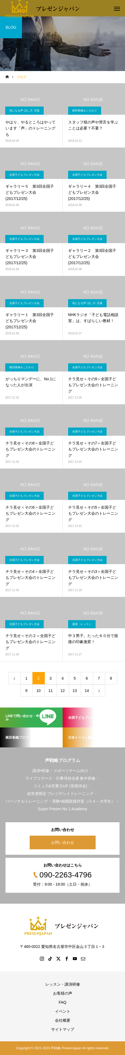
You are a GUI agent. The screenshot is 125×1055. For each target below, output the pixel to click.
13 (75, 690)
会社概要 (62, 1020)
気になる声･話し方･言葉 (24, 110)
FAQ (62, 1002)
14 (87, 690)
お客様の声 (62, 993)
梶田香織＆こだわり (84, 110)
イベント (62, 1011)
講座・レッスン (81, 624)
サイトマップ (62, 1029)
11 (50, 690)
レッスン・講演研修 (62, 984)
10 (38, 690)
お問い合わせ (62, 842)
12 (62, 690)
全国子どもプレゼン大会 (24, 174)
